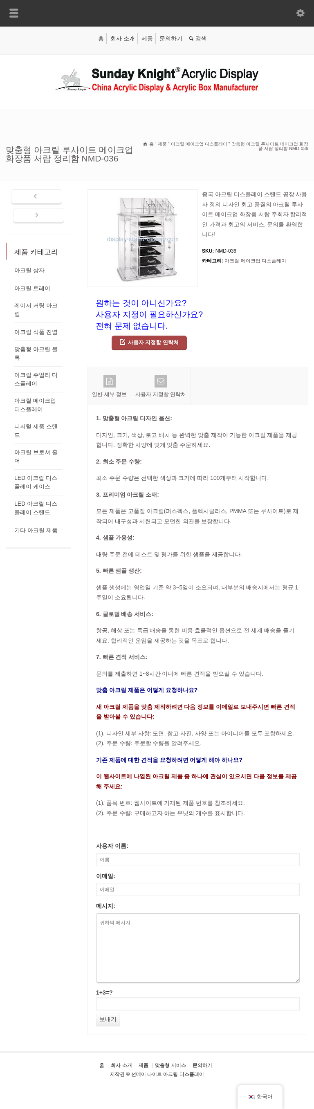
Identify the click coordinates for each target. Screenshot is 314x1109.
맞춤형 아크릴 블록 (36, 353)
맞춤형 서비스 (170, 1065)
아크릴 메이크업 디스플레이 (255, 261)
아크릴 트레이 (32, 288)
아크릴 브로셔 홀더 (36, 456)
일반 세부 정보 (109, 386)
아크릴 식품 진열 (36, 332)
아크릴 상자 (29, 270)
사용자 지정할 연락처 (153, 342)
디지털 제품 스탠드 (36, 430)
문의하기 (170, 38)
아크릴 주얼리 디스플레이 (36, 379)
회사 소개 (122, 38)
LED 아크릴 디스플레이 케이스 (35, 482)
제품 (147, 38)
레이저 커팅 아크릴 (36, 309)
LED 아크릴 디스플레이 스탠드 (35, 507)
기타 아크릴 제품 (36, 530)
